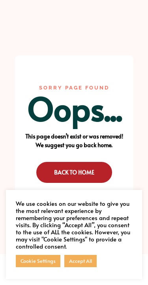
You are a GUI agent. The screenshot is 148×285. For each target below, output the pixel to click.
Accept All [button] (80, 260)
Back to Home (74, 172)
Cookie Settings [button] (38, 260)
